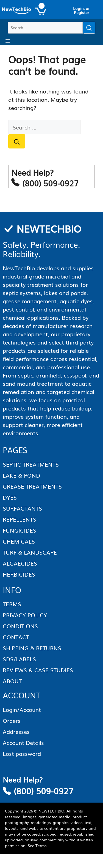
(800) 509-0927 (43, 791)
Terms (41, 845)
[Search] (16, 141)
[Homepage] (16, 11)
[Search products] (45, 28)
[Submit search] (89, 28)
